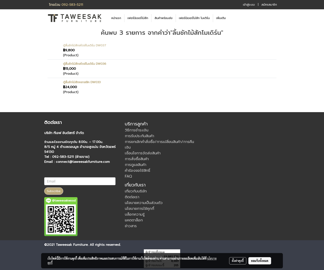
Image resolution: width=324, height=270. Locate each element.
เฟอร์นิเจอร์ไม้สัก (137, 18)
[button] (235, 18)
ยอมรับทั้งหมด (259, 261)
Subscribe (54, 191)
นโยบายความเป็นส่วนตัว (144, 203)
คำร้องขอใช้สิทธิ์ (137, 170)
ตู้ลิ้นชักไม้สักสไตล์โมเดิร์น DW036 (84, 64)
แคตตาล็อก (134, 220)
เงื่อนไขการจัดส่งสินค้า (143, 153)
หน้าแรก (116, 18)
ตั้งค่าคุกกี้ (238, 261)
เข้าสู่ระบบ (249, 4)
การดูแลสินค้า (135, 165)
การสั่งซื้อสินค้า (137, 159)
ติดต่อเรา (132, 197)
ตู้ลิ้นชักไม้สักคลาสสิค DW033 (82, 82)
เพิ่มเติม (221, 18)
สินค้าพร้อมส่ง (164, 18)
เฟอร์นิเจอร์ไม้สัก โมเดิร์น (194, 18)
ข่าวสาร (131, 226)
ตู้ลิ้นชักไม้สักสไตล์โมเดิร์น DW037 (84, 45)
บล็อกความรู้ (135, 214)
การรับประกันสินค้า (139, 136)
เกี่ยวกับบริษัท (136, 191)
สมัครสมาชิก (269, 4)
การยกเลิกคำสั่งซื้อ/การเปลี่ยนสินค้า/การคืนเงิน (159, 144)
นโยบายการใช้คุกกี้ (139, 208)
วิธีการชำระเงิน (136, 130)
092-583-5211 (72, 4)
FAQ (128, 176)
